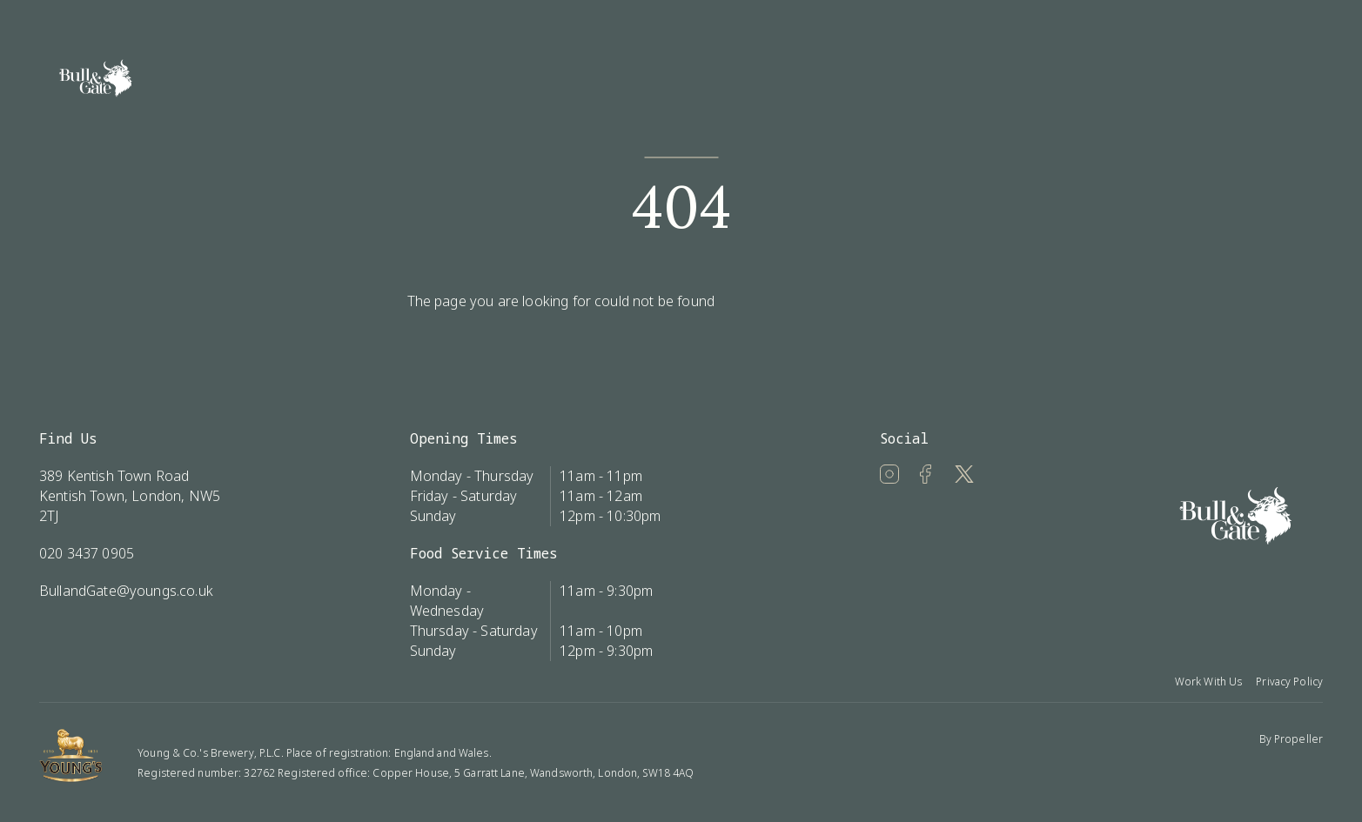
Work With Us (1208, 681)
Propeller (1298, 739)
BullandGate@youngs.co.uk (126, 590)
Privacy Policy (1289, 681)
